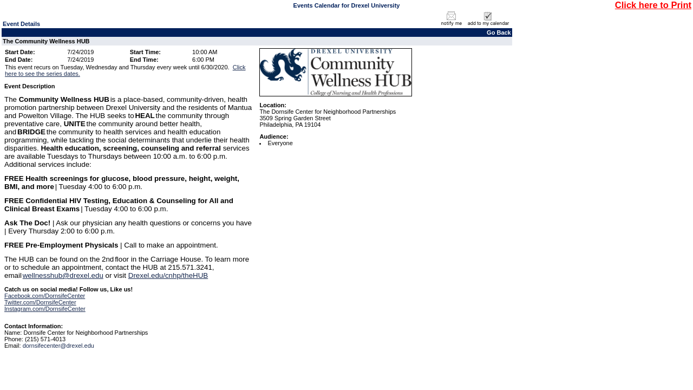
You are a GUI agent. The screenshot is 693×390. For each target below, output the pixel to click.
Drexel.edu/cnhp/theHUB (168, 275)
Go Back (499, 32)
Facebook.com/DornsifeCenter (44, 295)
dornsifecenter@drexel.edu (58, 345)
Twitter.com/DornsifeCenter (40, 302)
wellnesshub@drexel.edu (63, 275)
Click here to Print (653, 5)
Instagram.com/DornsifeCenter (45, 309)
